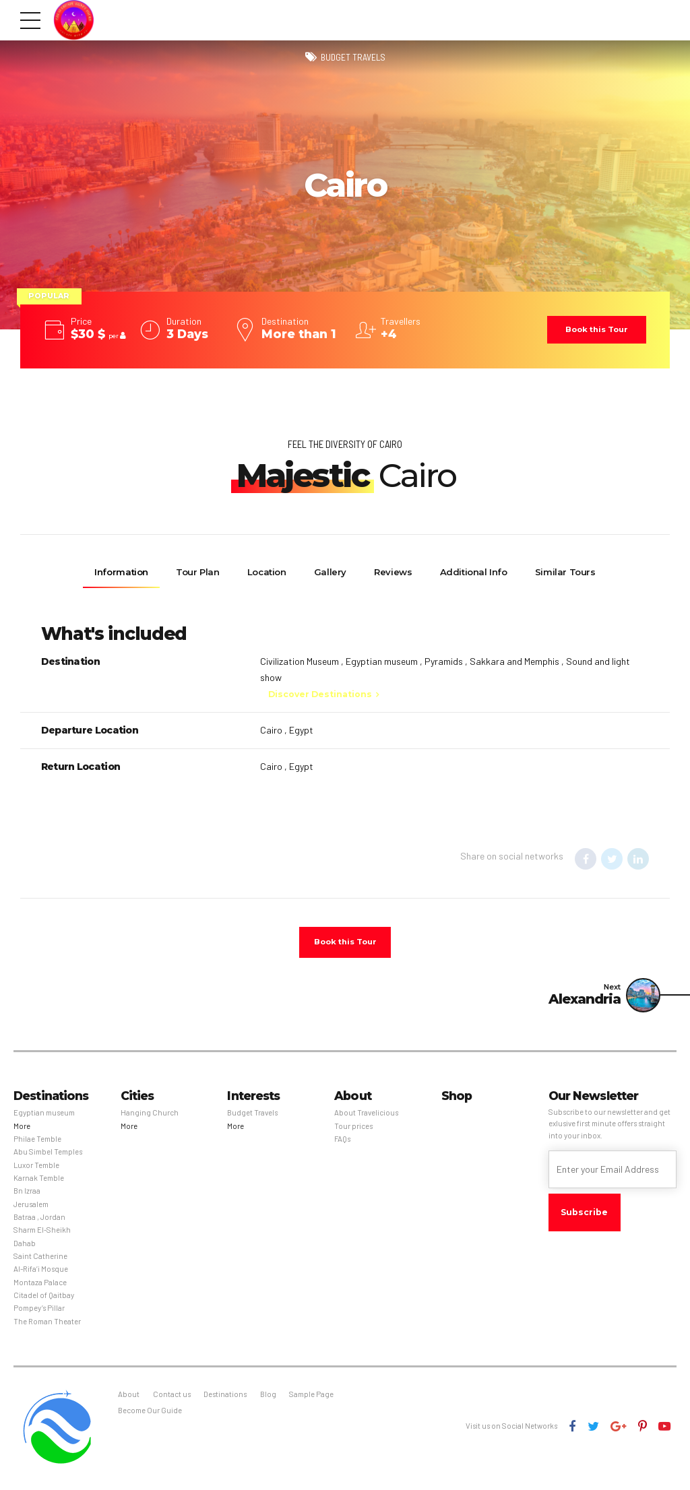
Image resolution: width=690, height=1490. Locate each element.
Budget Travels (353, 58)
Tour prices (353, 1129)
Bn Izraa (26, 1194)
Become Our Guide (150, 1414)
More (21, 1129)
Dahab (24, 1246)
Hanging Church (150, 1116)
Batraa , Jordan (39, 1221)
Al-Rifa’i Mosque (40, 1272)
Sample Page (311, 1398)
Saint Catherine (40, 1260)
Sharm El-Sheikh (42, 1233)
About (128, 1398)
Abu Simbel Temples (47, 1155)
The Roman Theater (47, 1324)
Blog (268, 1398)
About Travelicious (366, 1116)
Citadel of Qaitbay (43, 1299)
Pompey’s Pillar (39, 1311)
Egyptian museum (44, 1116)
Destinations (225, 1398)
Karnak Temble (38, 1181)
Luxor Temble (36, 1168)
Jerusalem (31, 1207)
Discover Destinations (320, 694)
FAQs (342, 1142)
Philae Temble (37, 1142)
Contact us (172, 1398)
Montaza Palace (40, 1285)
